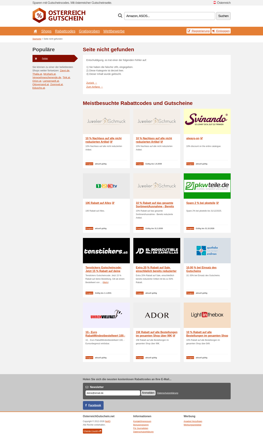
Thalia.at (37, 74)
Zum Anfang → (94, 86)
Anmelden (148, 392)
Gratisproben (89, 31)
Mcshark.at (49, 74)
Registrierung (198, 31)
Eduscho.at (39, 87)
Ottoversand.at (41, 84)
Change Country (92, 431)
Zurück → (91, 82)
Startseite (37, 39)
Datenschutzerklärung (167, 393)
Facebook (94, 405)
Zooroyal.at (56, 84)
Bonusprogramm (141, 425)
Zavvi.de (64, 70)
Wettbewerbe (114, 31)
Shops (46, 31)
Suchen (223, 16)
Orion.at (37, 81)
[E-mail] (113, 392)
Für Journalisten (140, 428)
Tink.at (66, 77)
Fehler (40, 58)
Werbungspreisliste (192, 425)
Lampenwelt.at (51, 81)
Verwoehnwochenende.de (47, 77)
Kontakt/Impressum (142, 421)
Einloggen (221, 31)
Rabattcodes (65, 31)
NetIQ (107, 421)
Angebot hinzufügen (193, 421)
